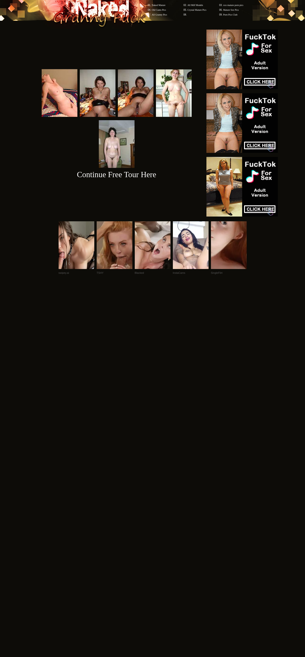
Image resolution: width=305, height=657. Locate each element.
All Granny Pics (159, 14)
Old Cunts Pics (159, 10)
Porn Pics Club (230, 14)
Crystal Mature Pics (196, 10)
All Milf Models (195, 5)
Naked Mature (158, 5)
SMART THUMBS (160, 566)
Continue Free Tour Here (116, 174)
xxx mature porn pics (233, 5)
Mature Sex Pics (231, 10)
